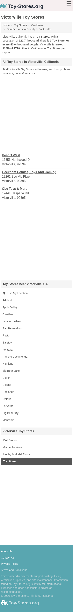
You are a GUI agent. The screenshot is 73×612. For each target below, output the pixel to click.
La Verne (8, 406)
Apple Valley (10, 307)
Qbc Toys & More (14, 188)
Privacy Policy (9, 563)
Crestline (8, 314)
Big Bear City (10, 413)
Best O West (11, 155)
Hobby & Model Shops (16, 454)
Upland (7, 384)
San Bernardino (12, 328)
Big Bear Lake (11, 370)
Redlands (8, 391)
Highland (8, 363)
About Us (6, 551)
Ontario (7, 398)
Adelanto (8, 300)
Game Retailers (12, 447)
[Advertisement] (36, 114)
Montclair (8, 420)
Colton (6, 377)
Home (6, 25)
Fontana (7, 349)
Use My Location (15, 293)
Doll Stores (10, 440)
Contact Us (7, 557)
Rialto (6, 335)
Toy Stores (9, 461)
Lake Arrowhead (12, 321)
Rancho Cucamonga (15, 356)
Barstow (7, 342)
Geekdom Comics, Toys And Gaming (29, 172)
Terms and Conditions (14, 570)
